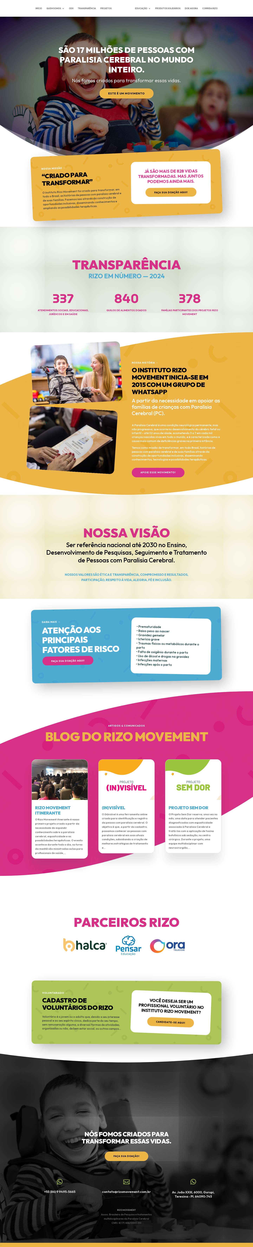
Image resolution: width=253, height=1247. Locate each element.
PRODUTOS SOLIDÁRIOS (167, 8)
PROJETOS (107, 8)
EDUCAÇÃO (140, 8)
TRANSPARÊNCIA (88, 8)
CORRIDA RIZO (209, 8)
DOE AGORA (190, 8)
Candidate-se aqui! (170, 1021)
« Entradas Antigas (41, 866)
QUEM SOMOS (54, 8)
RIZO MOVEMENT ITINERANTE (53, 810)
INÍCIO (40, 8)
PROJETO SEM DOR (188, 807)
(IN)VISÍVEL (113, 807)
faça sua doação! (126, 1156)
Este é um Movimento (126, 93)
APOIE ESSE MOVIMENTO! (158, 472)
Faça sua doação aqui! (170, 193)
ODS (72, 8)
